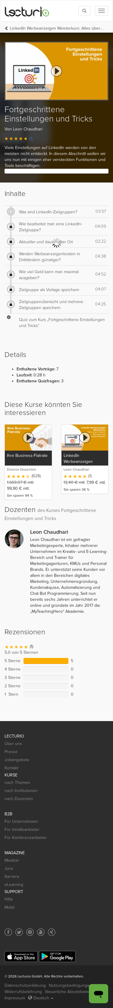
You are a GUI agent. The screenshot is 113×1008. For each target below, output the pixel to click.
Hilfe (9, 899)
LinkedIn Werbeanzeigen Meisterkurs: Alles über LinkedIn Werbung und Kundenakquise (57, 28)
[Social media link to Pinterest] (30, 932)
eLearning (14, 884)
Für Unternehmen (21, 821)
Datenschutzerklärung (25, 985)
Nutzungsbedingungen (70, 985)
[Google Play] (57, 956)
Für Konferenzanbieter (26, 837)
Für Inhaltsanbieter (22, 829)
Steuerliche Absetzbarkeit (69, 991)
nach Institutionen (21, 790)
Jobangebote (17, 759)
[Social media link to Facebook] (8, 932)
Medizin (12, 860)
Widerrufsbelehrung (23, 991)
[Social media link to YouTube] (41, 932)
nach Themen (17, 782)
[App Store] (21, 956)
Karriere (12, 876)
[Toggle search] (84, 11)
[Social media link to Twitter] (19, 932)
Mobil (9, 907)
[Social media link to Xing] (51, 932)
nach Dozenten (19, 798)
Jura (9, 868)
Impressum (15, 998)
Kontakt (11, 767)
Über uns (13, 743)
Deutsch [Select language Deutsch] (40, 998)
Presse (11, 751)
